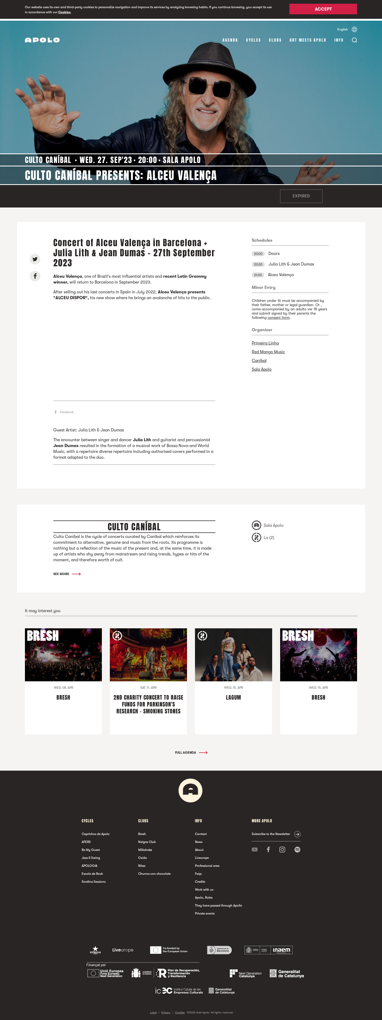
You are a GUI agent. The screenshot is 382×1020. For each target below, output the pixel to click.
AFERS (86, 840)
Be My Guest (91, 848)
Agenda (230, 38)
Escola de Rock (92, 872)
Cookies (64, 12)
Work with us (204, 888)
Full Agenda (191, 751)
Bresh (142, 832)
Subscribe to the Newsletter (271, 832)
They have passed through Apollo (218, 904)
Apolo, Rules (203, 896)
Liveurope (202, 856)
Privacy (165, 1010)
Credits (200, 880)
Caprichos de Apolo (96, 832)
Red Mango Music (268, 350)
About (199, 848)
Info (339, 38)
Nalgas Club (147, 840)
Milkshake (145, 848)
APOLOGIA (89, 864)
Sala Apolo (262, 367)
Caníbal (259, 358)
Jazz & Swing (91, 856)
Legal (153, 1010)
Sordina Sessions (94, 880)
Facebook (67, 410)
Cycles (253, 38)
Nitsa (141, 864)
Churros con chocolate (154, 872)
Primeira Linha (265, 341)
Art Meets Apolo (308, 38)
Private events (205, 911)
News (198, 840)
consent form (279, 315)
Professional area (207, 864)
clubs (275, 38)
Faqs (198, 872)
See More (66, 572)
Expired (301, 194)
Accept (323, 9)
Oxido (142, 856)
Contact (201, 832)
